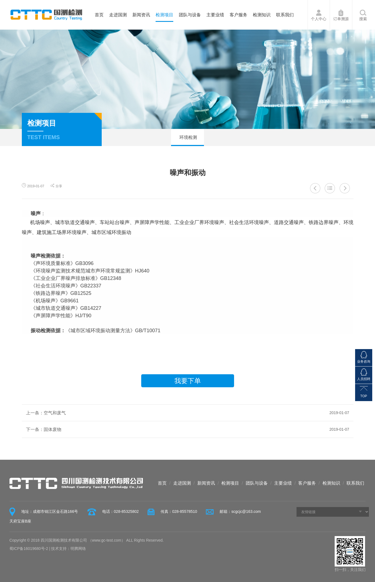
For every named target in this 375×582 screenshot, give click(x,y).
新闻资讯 (141, 14)
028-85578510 (184, 511)
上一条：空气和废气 (187, 413)
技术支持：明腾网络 (68, 548)
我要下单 (187, 380)
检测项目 (164, 14)
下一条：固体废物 (187, 429)
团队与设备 (190, 14)
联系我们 (285, 14)
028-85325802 (126, 511)
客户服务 (238, 14)
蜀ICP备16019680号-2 (28, 548)
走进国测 (118, 14)
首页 (99, 14)
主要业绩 (215, 14)
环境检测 (187, 137)
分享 (56, 186)
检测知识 (262, 14)
